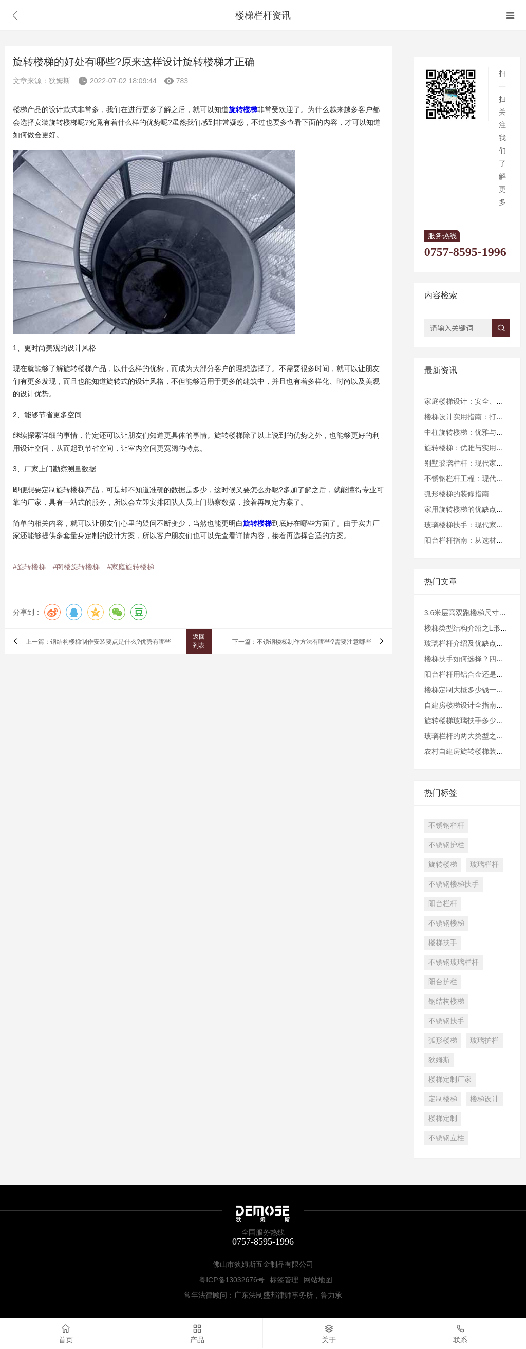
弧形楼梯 (442, 1040)
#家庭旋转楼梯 (130, 567)
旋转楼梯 (442, 864)
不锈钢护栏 (446, 845)
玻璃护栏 (484, 1040)
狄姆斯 (439, 1060)
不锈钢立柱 (446, 1138)
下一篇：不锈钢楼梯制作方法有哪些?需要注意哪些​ (301, 642)
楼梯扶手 (442, 942)
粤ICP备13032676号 (232, 1280)
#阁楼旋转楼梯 (76, 567)
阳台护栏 (442, 981)
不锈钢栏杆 (446, 825)
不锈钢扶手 (446, 1021)
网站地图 (318, 1280)
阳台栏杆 (442, 903)
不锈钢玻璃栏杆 (453, 962)
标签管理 (284, 1280)
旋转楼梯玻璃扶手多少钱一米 (471, 720)
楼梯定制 (442, 1118)
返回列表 (199, 641)
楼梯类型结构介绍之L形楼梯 (469, 628)
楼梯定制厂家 (450, 1079)
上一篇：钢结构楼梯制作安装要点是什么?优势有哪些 (98, 642)
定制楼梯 (442, 1099)
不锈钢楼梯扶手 (453, 884)
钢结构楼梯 (446, 1001)
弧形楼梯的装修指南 (456, 494)
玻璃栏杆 (484, 864)
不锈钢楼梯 (446, 923)
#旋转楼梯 (29, 567)
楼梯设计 (484, 1099)
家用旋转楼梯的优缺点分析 (467, 509)
